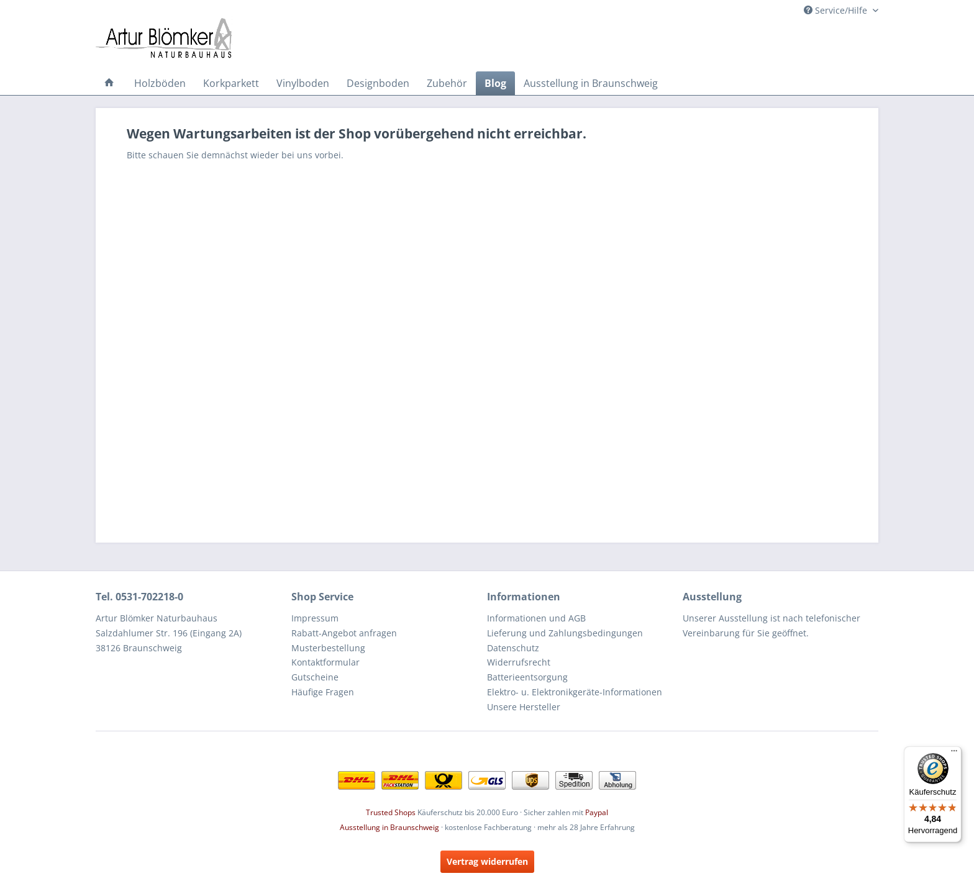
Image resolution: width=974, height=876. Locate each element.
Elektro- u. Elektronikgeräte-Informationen (574, 692)
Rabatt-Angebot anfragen (344, 633)
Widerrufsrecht (518, 662)
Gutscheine (315, 677)
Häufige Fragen (322, 692)
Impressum (315, 618)
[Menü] (954, 753)
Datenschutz (513, 648)
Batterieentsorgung (527, 677)
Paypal (596, 812)
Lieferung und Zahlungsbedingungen (565, 633)
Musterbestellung (328, 648)
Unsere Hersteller (523, 707)
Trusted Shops (391, 812)
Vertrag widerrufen (487, 861)
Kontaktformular (325, 662)
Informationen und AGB (536, 618)
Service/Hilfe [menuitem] (837, 10)
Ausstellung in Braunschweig (389, 827)
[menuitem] (109, 83)
